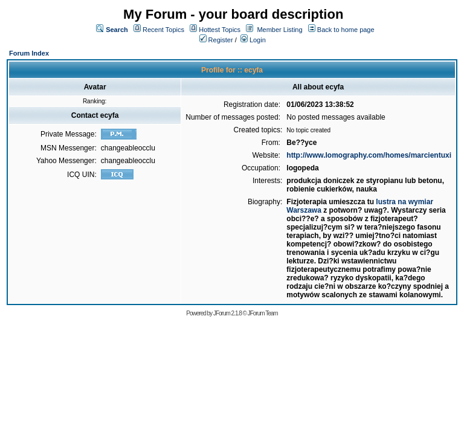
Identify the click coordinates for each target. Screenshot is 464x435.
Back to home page (346, 29)
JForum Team (263, 313)
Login (253, 40)
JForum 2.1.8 (227, 313)
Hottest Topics (219, 29)
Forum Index (29, 53)
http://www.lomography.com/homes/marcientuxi (368, 155)
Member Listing (279, 29)
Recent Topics (163, 29)
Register (216, 40)
